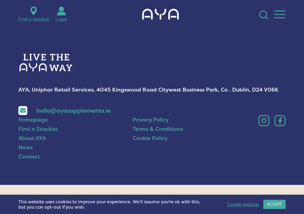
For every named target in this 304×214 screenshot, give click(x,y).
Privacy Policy (151, 130)
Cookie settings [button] (243, 204)
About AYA (32, 148)
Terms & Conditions (158, 139)
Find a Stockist (38, 139)
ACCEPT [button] (274, 204)
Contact (29, 167)
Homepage (33, 130)
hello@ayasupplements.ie (64, 121)
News (25, 157)
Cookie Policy (150, 148)
